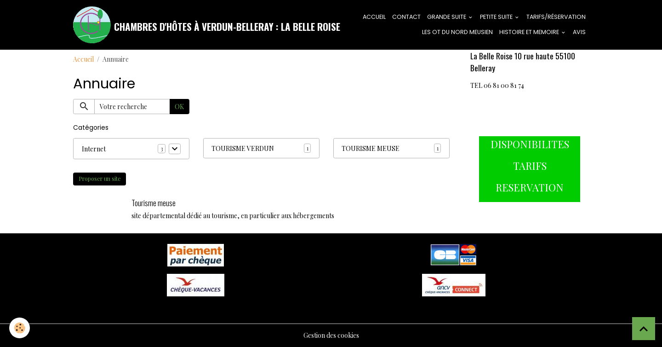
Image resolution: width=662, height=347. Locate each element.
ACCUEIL (374, 17)
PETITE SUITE (497, 17)
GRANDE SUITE (447, 17)
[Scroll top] (643, 328)
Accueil (83, 59)
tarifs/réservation (556, 17)
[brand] (187, 24)
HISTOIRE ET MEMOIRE (529, 32)
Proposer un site (100, 178)
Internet (94, 149)
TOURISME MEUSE (370, 148)
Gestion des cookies (331, 335)
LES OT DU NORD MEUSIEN (457, 32)
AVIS (579, 32)
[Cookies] (19, 328)
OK (179, 106)
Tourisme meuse (153, 202)
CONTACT (406, 17)
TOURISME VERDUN (242, 148)
